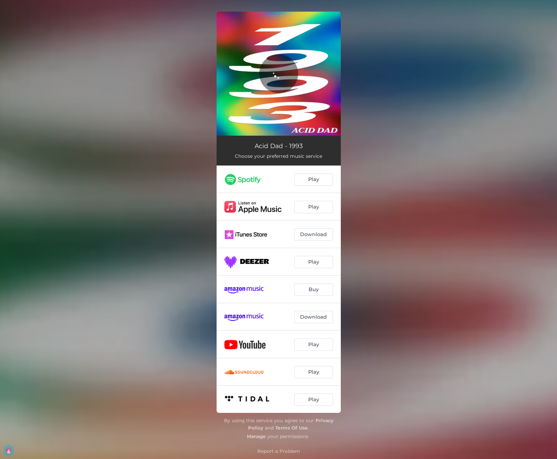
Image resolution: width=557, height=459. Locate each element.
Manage (256, 436)
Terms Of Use (291, 428)
